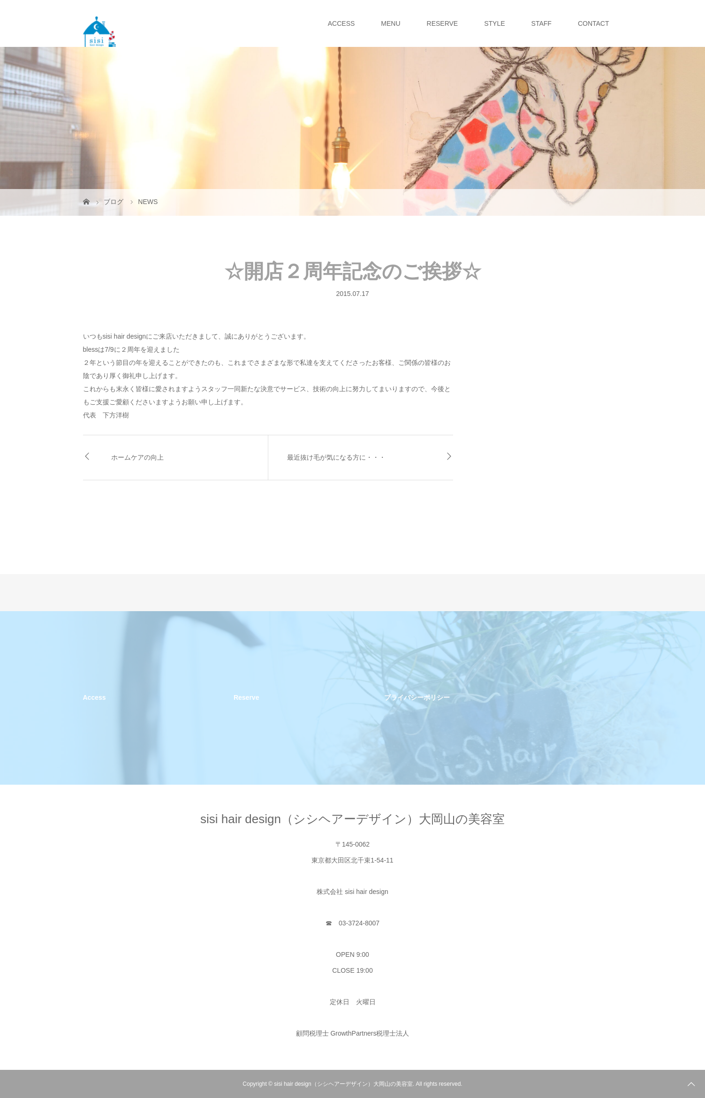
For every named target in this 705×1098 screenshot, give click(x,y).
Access (94, 697)
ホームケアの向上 (137, 457)
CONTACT (593, 23)
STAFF (541, 23)
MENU (390, 23)
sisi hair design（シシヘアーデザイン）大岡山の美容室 (352, 819)
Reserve (246, 697)
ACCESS (341, 23)
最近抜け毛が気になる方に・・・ (336, 457)
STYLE (494, 23)
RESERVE (442, 23)
